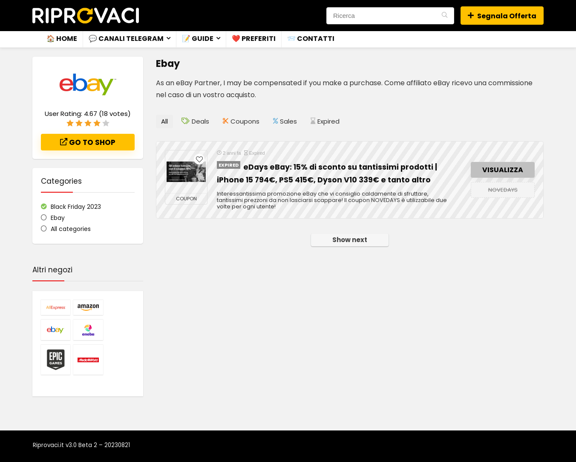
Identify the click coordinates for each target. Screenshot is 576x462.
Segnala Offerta (502, 16)
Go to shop (87, 142)
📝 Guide (197, 38)
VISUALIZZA (502, 170)
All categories (71, 229)
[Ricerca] (444, 15)
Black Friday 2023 (76, 206)
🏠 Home (61, 38)
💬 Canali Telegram (126, 38)
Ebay (58, 218)
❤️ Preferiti (254, 38)
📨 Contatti (310, 38)
